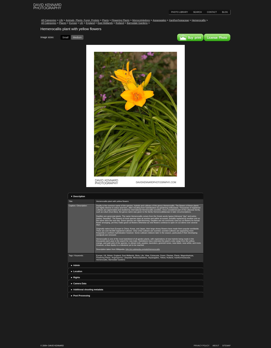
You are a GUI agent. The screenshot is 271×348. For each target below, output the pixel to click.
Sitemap (226, 346)
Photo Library (179, 12)
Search (197, 12)
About (216, 346)
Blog (225, 12)
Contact (212, 12)
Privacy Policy (201, 346)
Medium (77, 37)
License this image (217, 37)
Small (65, 37)
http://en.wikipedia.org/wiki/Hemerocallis (142, 249)
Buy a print (190, 37)
